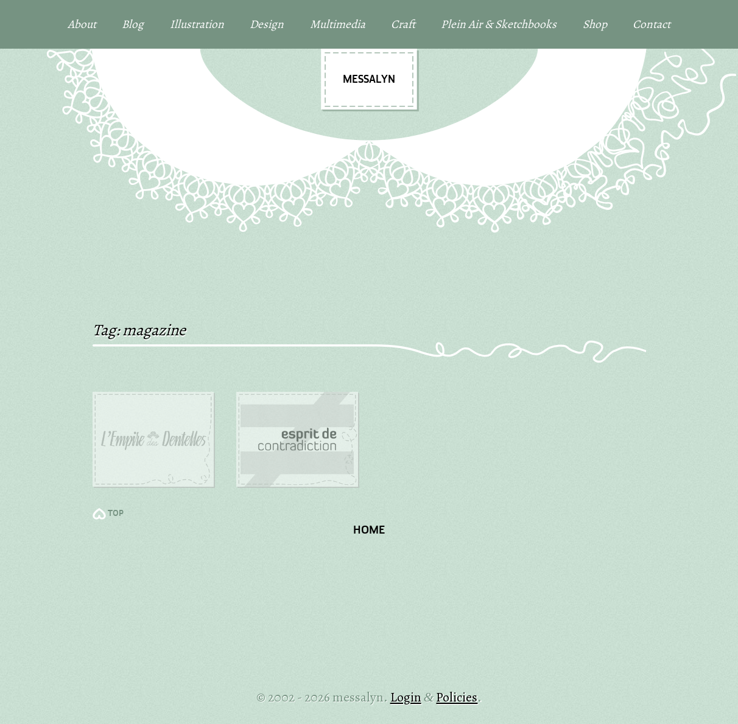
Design (267, 24)
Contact (651, 24)
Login (405, 697)
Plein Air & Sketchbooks (499, 24)
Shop (595, 24)
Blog (133, 24)
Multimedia (337, 24)
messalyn (369, 80)
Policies (456, 697)
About (82, 24)
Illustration (197, 24)
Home (369, 531)
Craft (403, 24)
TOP (116, 513)
